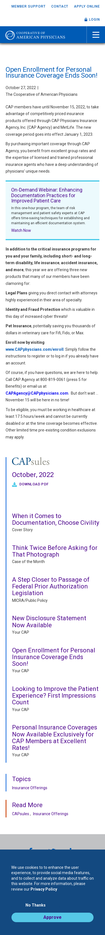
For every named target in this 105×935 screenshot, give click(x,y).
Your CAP (20, 632)
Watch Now (21, 230)
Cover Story (22, 530)
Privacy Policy (44, 889)
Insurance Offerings (29, 788)
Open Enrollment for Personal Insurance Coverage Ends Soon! (53, 657)
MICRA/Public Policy (30, 600)
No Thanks (35, 905)
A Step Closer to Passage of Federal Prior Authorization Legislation (51, 586)
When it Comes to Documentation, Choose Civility (55, 519)
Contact (60, 6)
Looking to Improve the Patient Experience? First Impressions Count (55, 695)
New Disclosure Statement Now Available (49, 621)
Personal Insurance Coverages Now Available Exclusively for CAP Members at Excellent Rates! (54, 737)
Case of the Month (28, 561)
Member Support (28, 6)
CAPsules (20, 814)
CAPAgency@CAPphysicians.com (37, 393)
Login (94, 20)
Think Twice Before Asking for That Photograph (54, 551)
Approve (52, 917)
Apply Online (87, 6)
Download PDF (33, 484)
